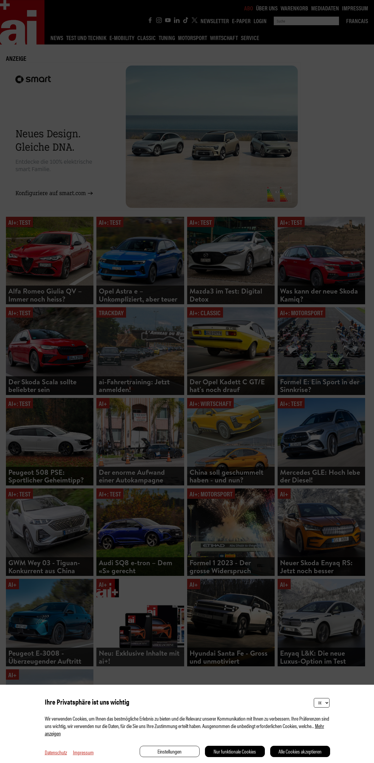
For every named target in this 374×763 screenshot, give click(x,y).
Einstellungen (169, 751)
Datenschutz (56, 752)
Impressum (83, 752)
